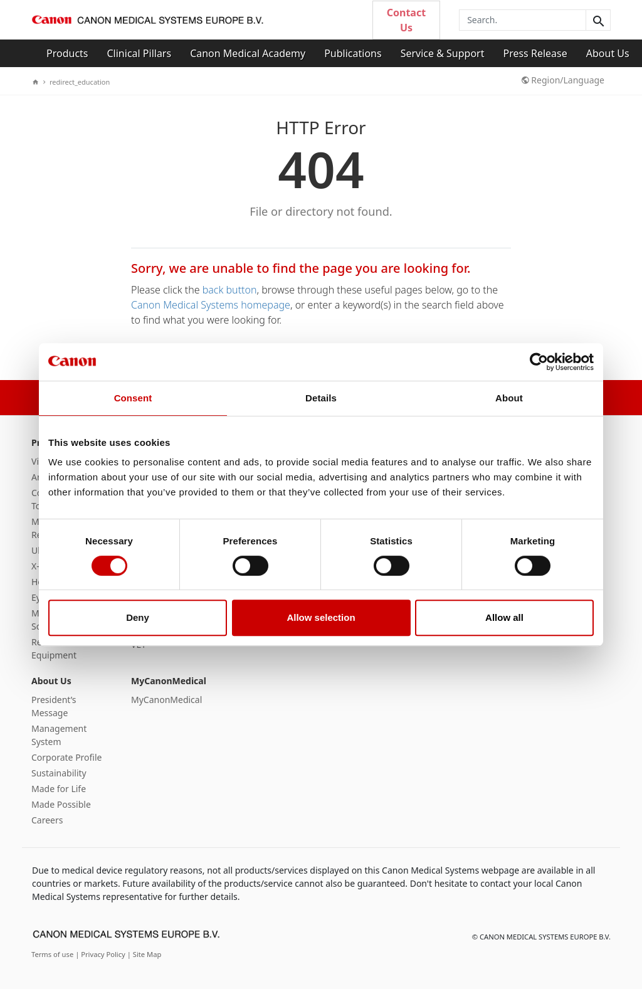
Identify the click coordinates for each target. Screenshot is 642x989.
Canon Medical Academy (247, 53)
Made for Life (58, 789)
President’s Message (53, 706)
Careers (47, 820)
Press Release (535, 53)
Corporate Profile (66, 757)
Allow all (504, 617)
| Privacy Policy (101, 954)
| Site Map (144, 954)
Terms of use (53, 954)
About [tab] (509, 398)
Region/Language (563, 80)
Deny (137, 617)
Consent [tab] (133, 398)
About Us (607, 53)
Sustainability (59, 773)
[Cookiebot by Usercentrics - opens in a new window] (539, 361)
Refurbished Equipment (56, 648)
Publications (352, 53)
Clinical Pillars (139, 53)
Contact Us (406, 20)
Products (67, 53)
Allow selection (321, 617)
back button (230, 290)
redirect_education (76, 82)
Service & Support (443, 53)
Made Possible (61, 804)
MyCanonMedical (168, 681)
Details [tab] (321, 398)
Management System (59, 735)
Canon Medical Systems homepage (210, 305)
